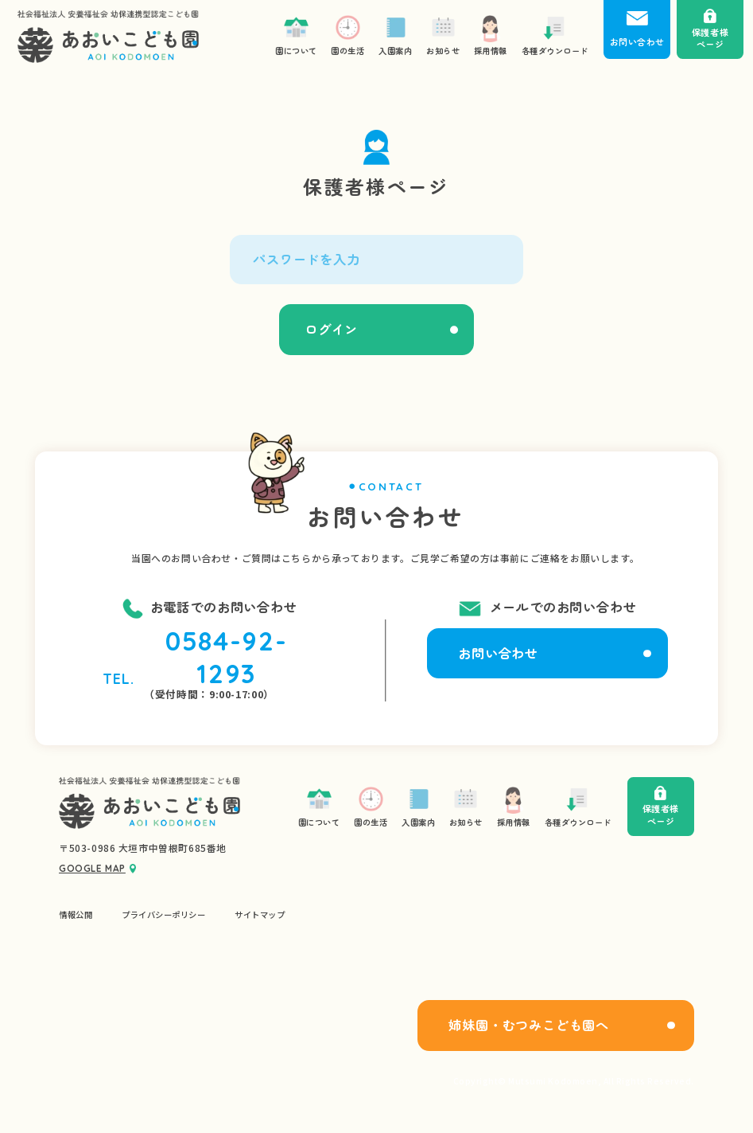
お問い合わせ (498, 652)
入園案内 (418, 806)
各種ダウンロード (578, 806)
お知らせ (466, 806)
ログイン (331, 328)
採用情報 (513, 806)
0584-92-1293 (226, 657)
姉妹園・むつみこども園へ (528, 1024)
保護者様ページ (660, 806)
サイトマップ (260, 914)
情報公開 (75, 914)
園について (319, 806)
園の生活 (370, 806)
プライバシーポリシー (163, 914)
